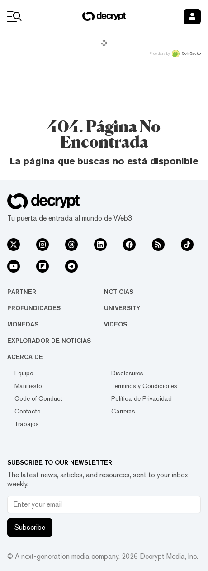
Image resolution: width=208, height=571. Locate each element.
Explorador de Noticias (49, 340)
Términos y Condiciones (144, 385)
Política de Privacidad (141, 398)
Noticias (118, 291)
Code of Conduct (38, 398)
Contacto (27, 411)
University (122, 308)
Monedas (22, 324)
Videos (115, 324)
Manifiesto (28, 385)
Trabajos (26, 423)
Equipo (23, 373)
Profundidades (34, 308)
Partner (21, 291)
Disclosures (127, 373)
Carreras (123, 411)
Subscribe (29, 527)
